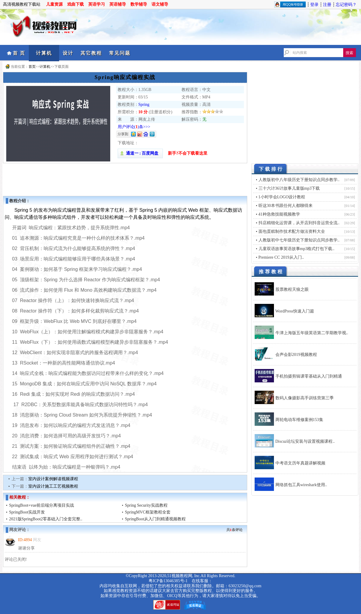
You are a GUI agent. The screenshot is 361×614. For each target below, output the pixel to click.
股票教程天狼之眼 (292, 289)
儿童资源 (54, 4)
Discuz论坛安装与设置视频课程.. (305, 441)
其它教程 (91, 53)
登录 (314, 4)
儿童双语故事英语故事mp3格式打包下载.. (296, 248)
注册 (327, 4)
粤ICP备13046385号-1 (168, 581)
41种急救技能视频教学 (279, 214)
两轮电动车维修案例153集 (299, 419)
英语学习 (96, 4)
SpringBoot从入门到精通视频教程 (155, 519)
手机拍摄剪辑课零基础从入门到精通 (308, 376)
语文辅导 (160, 4)
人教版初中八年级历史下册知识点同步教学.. (299, 180)
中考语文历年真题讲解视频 (300, 463)
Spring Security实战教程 (146, 505)
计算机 (44, 53)
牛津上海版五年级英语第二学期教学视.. (311, 333)
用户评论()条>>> (134, 127)
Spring (143, 104)
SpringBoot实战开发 (27, 512)
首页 (32, 67)
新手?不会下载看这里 (187, 153)
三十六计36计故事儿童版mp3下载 (289, 188)
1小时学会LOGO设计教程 (281, 197)
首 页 (19, 53)
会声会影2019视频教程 (296, 354)
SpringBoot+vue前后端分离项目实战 (41, 505)
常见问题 (119, 53)
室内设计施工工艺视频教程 (53, 486)
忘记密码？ (346, 4)
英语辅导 (117, 4)
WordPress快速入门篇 (294, 311)
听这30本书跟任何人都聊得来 (285, 205)
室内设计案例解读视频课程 (53, 479)
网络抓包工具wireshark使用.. (301, 485)
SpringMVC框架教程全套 (148, 512)
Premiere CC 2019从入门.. (281, 257)
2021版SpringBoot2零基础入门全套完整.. (46, 519)
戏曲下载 (75, 4)
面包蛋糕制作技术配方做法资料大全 (291, 231)
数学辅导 (138, 4)
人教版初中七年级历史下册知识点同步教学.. (299, 240)
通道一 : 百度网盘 (140, 153)
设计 (68, 53)
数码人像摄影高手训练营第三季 (304, 398)
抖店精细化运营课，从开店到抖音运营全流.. (299, 223)
